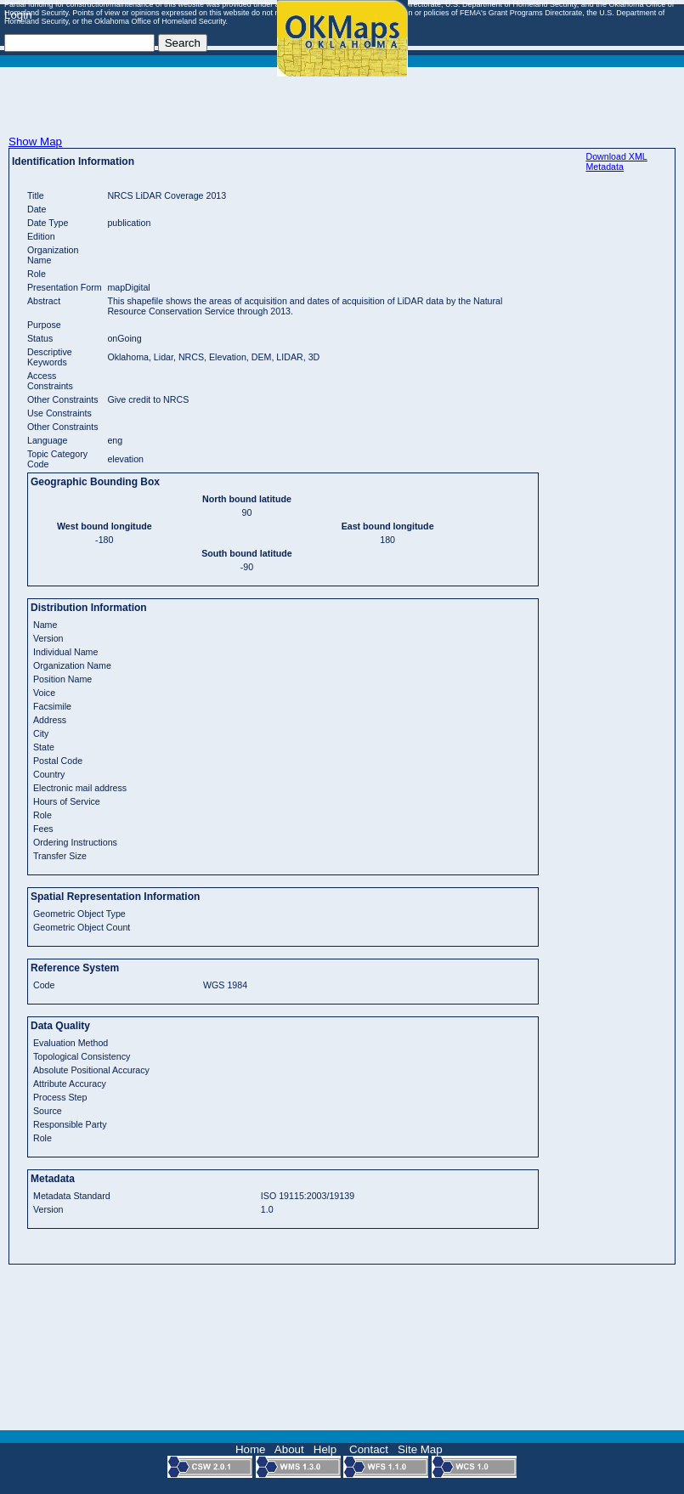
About (289, 1449)
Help (325, 1449)
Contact (368, 1449)
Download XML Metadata (616, 161)
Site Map (420, 1449)
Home (250, 1449)
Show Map (35, 141)
